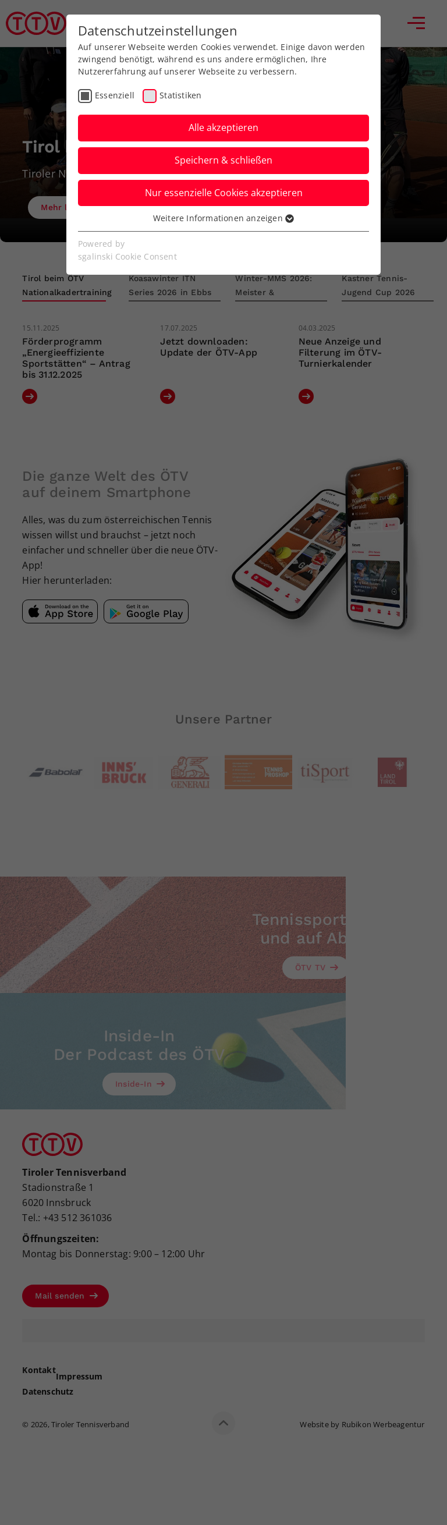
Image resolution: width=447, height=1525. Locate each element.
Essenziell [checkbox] (114, 95)
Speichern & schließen (223, 160)
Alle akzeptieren (223, 127)
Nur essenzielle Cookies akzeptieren (224, 192)
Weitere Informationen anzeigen (223, 218)
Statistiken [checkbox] (180, 95)
